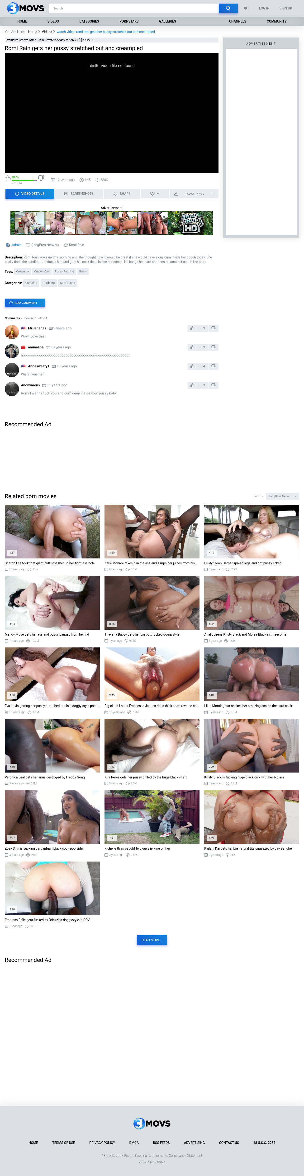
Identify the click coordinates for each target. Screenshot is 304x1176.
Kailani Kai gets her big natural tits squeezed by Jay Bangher (248, 848)
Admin (16, 245)
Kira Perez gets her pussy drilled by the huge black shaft (145, 777)
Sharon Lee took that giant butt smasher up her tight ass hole (50, 563)
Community (276, 21)
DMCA (134, 1143)
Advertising (194, 1143)
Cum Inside (67, 283)
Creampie (22, 271)
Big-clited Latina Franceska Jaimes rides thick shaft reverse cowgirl (152, 706)
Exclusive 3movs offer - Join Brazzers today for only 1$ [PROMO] (49, 40)
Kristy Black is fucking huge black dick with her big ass (244, 777)
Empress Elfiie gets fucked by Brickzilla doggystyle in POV (47, 920)
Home (22, 21)
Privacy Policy (102, 1143)
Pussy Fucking (64, 271)
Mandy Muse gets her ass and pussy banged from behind (47, 634)
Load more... (152, 940)
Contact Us (229, 1143)
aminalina (36, 347)
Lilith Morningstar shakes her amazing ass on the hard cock (248, 706)
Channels (237, 21)
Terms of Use (63, 1143)
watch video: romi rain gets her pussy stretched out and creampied (106, 32)
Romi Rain (76, 245)
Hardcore (49, 283)
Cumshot (31, 283)
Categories (89, 21)
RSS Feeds (161, 1143)
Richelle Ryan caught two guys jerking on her (137, 848)
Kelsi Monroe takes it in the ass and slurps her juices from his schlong (152, 563)
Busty (83, 271)
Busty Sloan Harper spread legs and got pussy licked (242, 563)
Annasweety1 (38, 366)
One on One (42, 271)
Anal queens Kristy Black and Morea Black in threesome (245, 634)
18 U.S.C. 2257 (264, 1143)
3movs (160, 1162)
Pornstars (128, 21)
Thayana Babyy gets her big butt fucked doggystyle (141, 634)
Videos (53, 21)
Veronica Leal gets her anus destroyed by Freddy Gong (45, 777)
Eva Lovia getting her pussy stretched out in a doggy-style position (52, 706)
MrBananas (37, 328)
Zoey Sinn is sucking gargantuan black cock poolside (44, 848)
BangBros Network (45, 245)
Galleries (167, 21)
